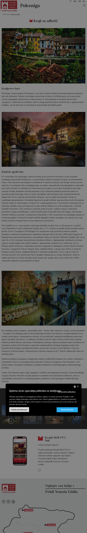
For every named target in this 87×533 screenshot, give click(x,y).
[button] (19, 409)
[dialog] (43, 266)
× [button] (78, 386)
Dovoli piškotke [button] (67, 410)
